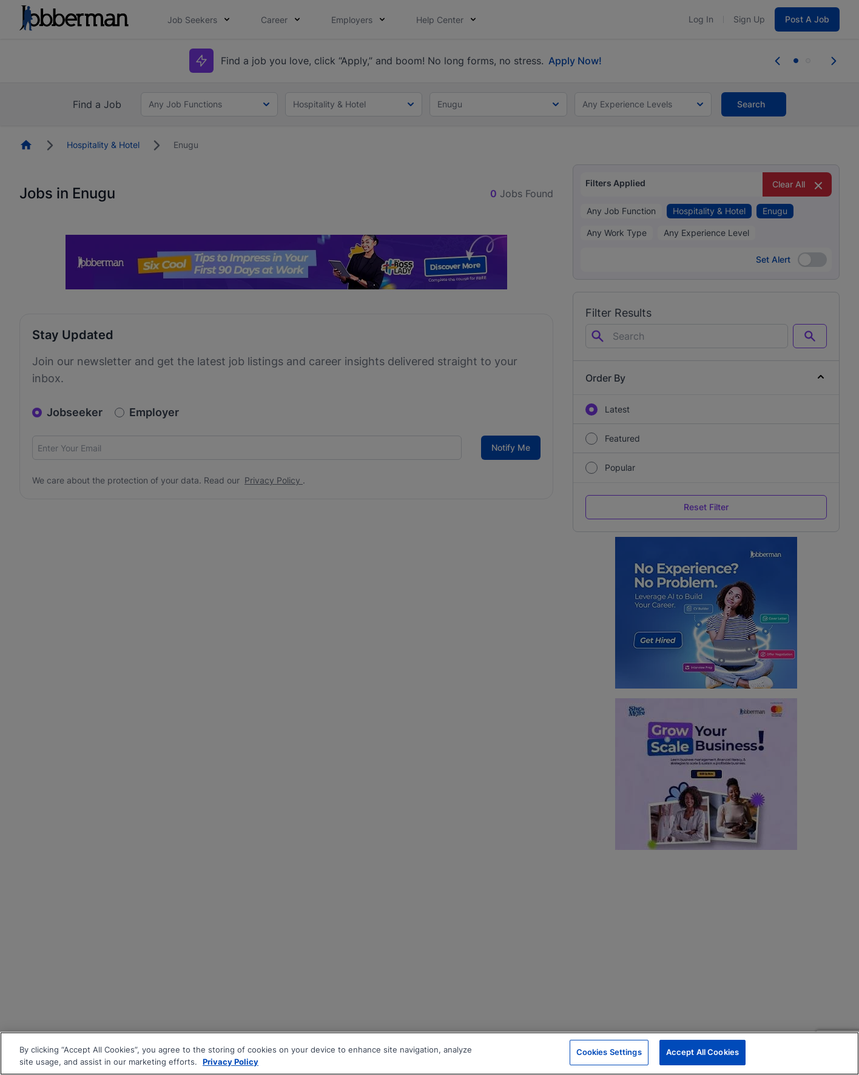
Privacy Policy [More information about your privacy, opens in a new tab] (230, 1062)
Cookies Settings (609, 1052)
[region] (429, 1053)
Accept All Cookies (702, 1052)
